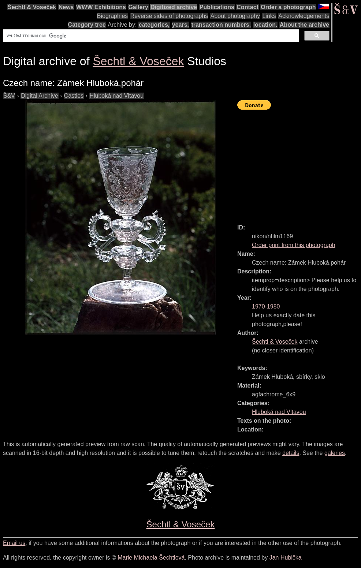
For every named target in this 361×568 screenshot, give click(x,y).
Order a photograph (288, 7)
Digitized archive (173, 7)
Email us (14, 543)
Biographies (112, 16)
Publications (217, 7)
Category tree (87, 25)
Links (269, 16)
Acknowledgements (303, 16)
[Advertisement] (299, 163)
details (290, 453)
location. (265, 25)
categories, (154, 25)
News (66, 7)
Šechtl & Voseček (32, 7)
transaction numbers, (221, 25)
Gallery (138, 7)
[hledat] (150, 36)
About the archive (304, 25)
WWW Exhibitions (101, 7)
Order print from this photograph (293, 245)
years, (180, 25)
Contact (247, 7)
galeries (334, 453)
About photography (235, 16)
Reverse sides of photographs (169, 16)
